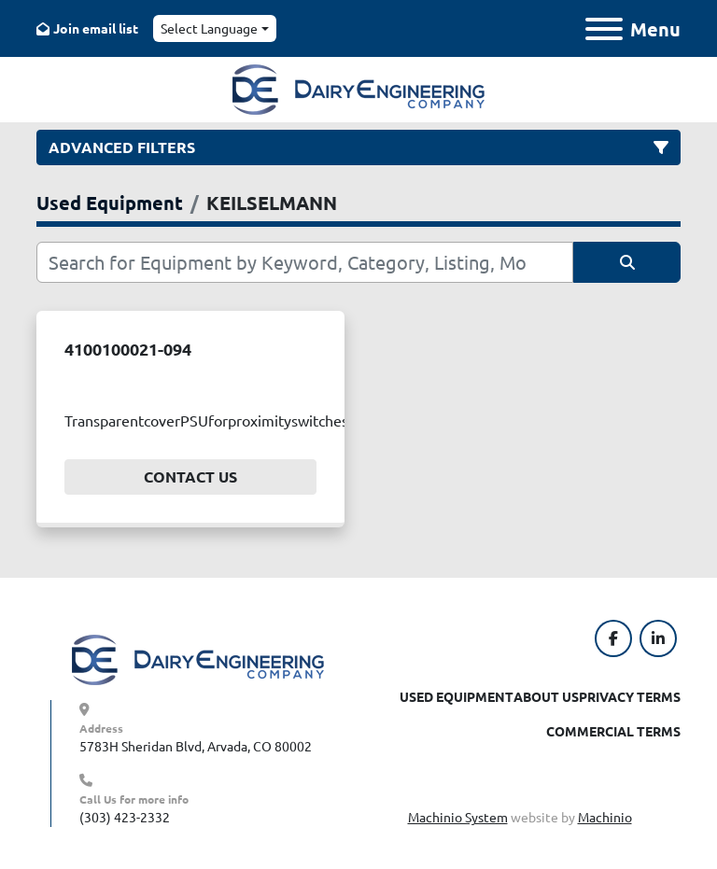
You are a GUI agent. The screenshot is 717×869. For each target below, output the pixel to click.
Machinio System (458, 816)
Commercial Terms (613, 730)
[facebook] (613, 638)
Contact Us (190, 476)
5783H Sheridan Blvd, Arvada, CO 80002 (195, 745)
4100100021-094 (127, 348)
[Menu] (604, 29)
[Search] (304, 262)
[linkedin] (658, 638)
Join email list (95, 28)
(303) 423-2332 (124, 816)
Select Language (209, 28)
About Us (546, 696)
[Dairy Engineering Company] (198, 658)
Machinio (605, 816)
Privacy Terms (630, 696)
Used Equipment (456, 696)
